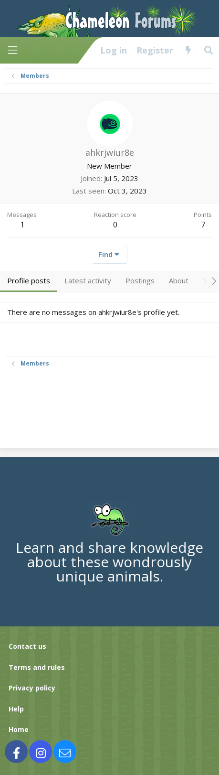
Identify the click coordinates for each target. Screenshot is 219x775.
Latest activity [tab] (87, 280)
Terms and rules (37, 667)
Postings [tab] (140, 280)
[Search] (208, 50)
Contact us (27, 646)
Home (19, 729)
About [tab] (178, 280)
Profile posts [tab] (28, 280)
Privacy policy (32, 687)
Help (16, 708)
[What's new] (188, 50)
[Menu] (12, 50)
